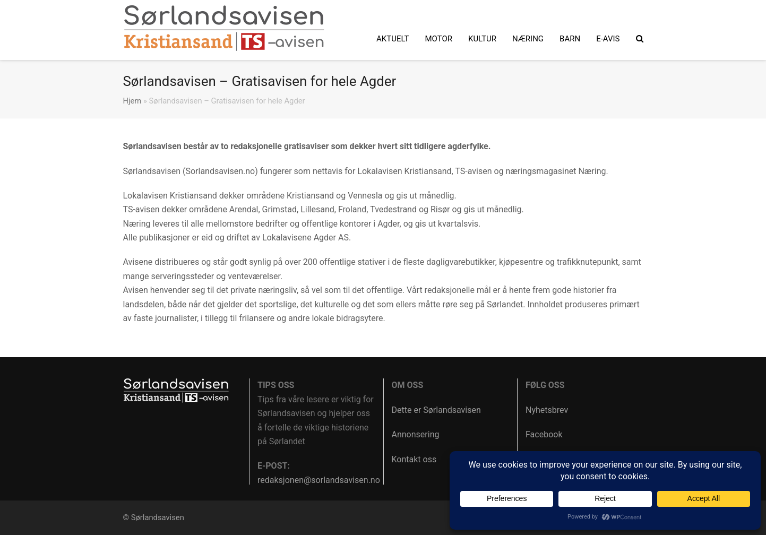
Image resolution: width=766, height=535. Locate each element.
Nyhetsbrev (547, 410)
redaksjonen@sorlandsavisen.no (318, 480)
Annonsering (416, 434)
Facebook (544, 434)
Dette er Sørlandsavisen (436, 410)
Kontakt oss (414, 459)
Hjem (132, 101)
